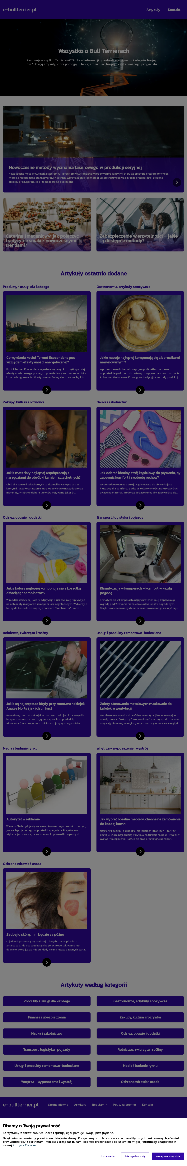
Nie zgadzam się (135, 1156)
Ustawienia (108, 1156)
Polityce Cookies (24, 1145)
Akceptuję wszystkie (168, 1156)
